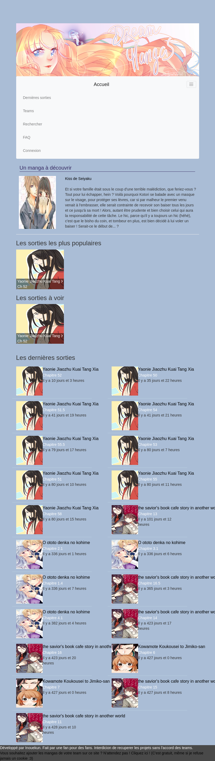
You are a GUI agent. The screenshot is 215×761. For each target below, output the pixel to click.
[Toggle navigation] (191, 84)
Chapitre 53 (147, 444)
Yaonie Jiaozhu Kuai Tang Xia (40, 281)
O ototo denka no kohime (65, 542)
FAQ (26, 137)
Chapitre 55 (147, 479)
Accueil (101, 84)
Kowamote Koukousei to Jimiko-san (160, 646)
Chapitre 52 (52, 375)
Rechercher (32, 124)
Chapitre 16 (52, 652)
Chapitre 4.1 (53, 618)
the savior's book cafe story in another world (160, 508)
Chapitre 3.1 (148, 548)
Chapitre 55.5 (54, 444)
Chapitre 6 (146, 652)
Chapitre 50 (147, 375)
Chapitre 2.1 (53, 548)
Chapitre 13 (147, 514)
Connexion (32, 150)
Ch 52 (22, 286)
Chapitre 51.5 (54, 410)
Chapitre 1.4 (53, 583)
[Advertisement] (102, 11)
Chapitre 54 (147, 410)
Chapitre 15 (147, 687)
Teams (28, 111)
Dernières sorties (37, 98)
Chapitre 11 (52, 722)
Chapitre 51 (52, 479)
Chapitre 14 (147, 618)
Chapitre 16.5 (149, 583)
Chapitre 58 (52, 514)
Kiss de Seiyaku (78, 178)
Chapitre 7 (51, 687)
